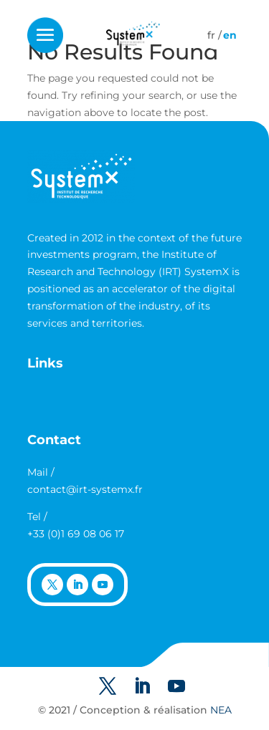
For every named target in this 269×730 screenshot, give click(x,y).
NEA (221, 709)
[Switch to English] (230, 35)
